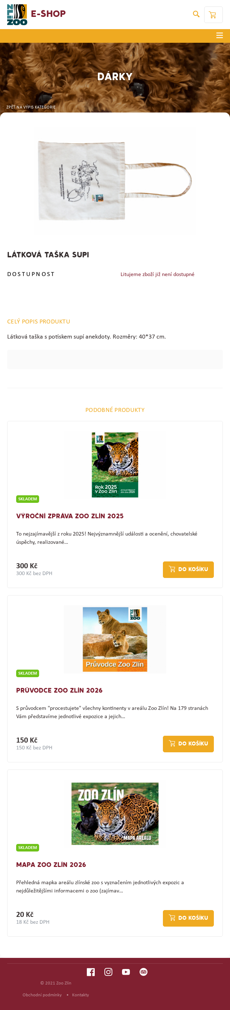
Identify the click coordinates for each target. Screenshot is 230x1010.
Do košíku (193, 570)
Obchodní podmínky (42, 995)
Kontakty (80, 995)
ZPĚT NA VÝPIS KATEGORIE (29, 107)
